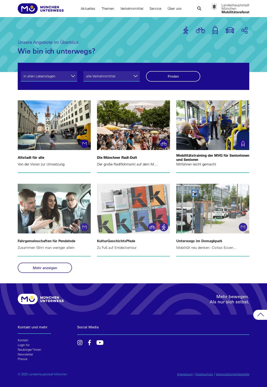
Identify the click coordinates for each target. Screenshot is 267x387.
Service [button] (155, 8)
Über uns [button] (175, 8)
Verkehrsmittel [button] (131, 8)
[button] (199, 8)
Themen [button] (108, 8)
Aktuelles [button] (88, 8)
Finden (173, 76)
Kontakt (23, 340)
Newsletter (25, 354)
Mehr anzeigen (45, 268)
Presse (22, 359)
